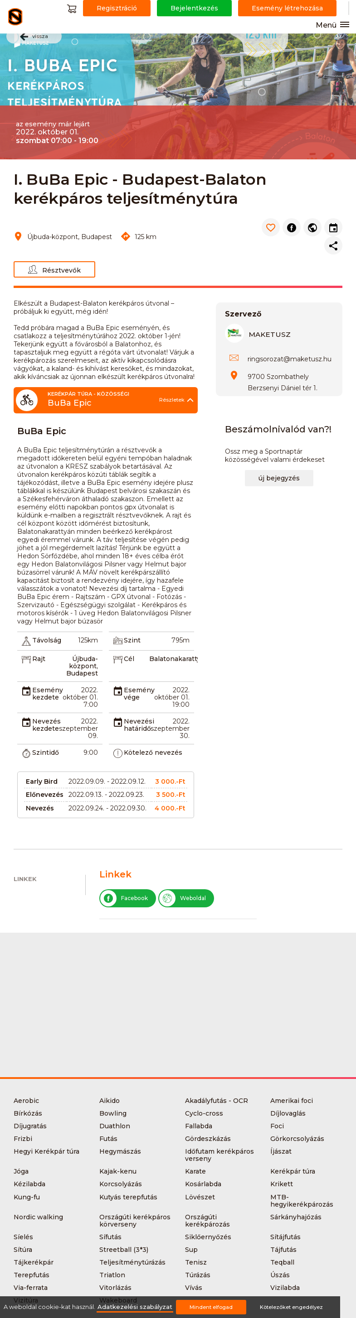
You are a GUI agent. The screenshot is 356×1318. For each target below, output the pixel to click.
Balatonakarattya (176, 659)
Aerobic (26, 1100)
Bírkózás (28, 1113)
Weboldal (182, 898)
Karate (195, 1171)
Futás (108, 1138)
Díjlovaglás (288, 1113)
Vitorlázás (115, 1287)
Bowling (113, 1113)
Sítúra (23, 1249)
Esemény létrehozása (287, 8)
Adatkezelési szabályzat (135, 1307)
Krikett (281, 1184)
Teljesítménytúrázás (132, 1262)
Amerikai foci (291, 1100)
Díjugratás (30, 1126)
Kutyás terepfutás (128, 1197)
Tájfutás (283, 1249)
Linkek (25, 879)
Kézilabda (29, 1184)
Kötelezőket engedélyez (291, 1307)
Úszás (280, 1275)
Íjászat (281, 1151)
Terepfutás (31, 1275)
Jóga (21, 1171)
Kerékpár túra (292, 1171)
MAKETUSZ (270, 334)
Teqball (282, 1262)
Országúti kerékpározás (207, 1220)
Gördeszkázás (208, 1138)
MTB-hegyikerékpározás (301, 1200)
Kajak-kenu (118, 1171)
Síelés (23, 1237)
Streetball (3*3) (123, 1249)
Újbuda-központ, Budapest (82, 666)
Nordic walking (38, 1217)
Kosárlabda (203, 1184)
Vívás (193, 1287)
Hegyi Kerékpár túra (46, 1151)
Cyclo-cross (204, 1113)
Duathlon (114, 1126)
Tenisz (196, 1262)
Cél (129, 659)
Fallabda (198, 1126)
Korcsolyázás (120, 1184)
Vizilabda (285, 1287)
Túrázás (197, 1275)
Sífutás (110, 1237)
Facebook (124, 898)
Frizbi (23, 1138)
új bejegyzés (279, 478)
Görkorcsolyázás (297, 1138)
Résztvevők (54, 269)
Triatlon (112, 1275)
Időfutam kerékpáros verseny (219, 1155)
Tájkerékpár (34, 1262)
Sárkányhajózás (296, 1217)
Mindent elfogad (211, 1307)
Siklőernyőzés (208, 1237)
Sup (191, 1249)
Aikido (109, 1100)
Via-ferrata (31, 1287)
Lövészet (200, 1197)
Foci (277, 1126)
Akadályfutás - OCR (216, 1100)
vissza (34, 37)
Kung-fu (27, 1197)
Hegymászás (120, 1151)
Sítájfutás (285, 1237)
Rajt (38, 659)
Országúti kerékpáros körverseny (135, 1220)
